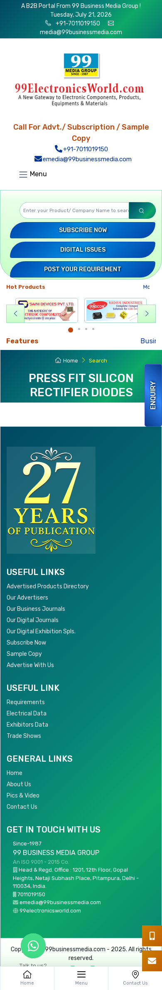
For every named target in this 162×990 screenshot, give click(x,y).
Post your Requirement (82, 269)
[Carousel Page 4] (93, 329)
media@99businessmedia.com (81, 32)
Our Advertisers (27, 597)
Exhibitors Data (27, 724)
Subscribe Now (83, 230)
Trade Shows (24, 736)
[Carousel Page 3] (86, 329)
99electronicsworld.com (50, 911)
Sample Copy (24, 654)
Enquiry (153, 395)
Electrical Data (27, 713)
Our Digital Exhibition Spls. (41, 631)
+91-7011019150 (77, 23)
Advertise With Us (30, 665)
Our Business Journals (36, 608)
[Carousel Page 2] (79, 329)
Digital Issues (83, 249)
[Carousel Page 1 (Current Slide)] (70, 330)
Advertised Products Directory (48, 586)
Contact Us (22, 806)
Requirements (26, 702)
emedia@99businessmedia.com (83, 159)
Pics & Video (23, 795)
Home (66, 361)
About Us (19, 784)
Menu (32, 175)
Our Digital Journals (33, 620)
